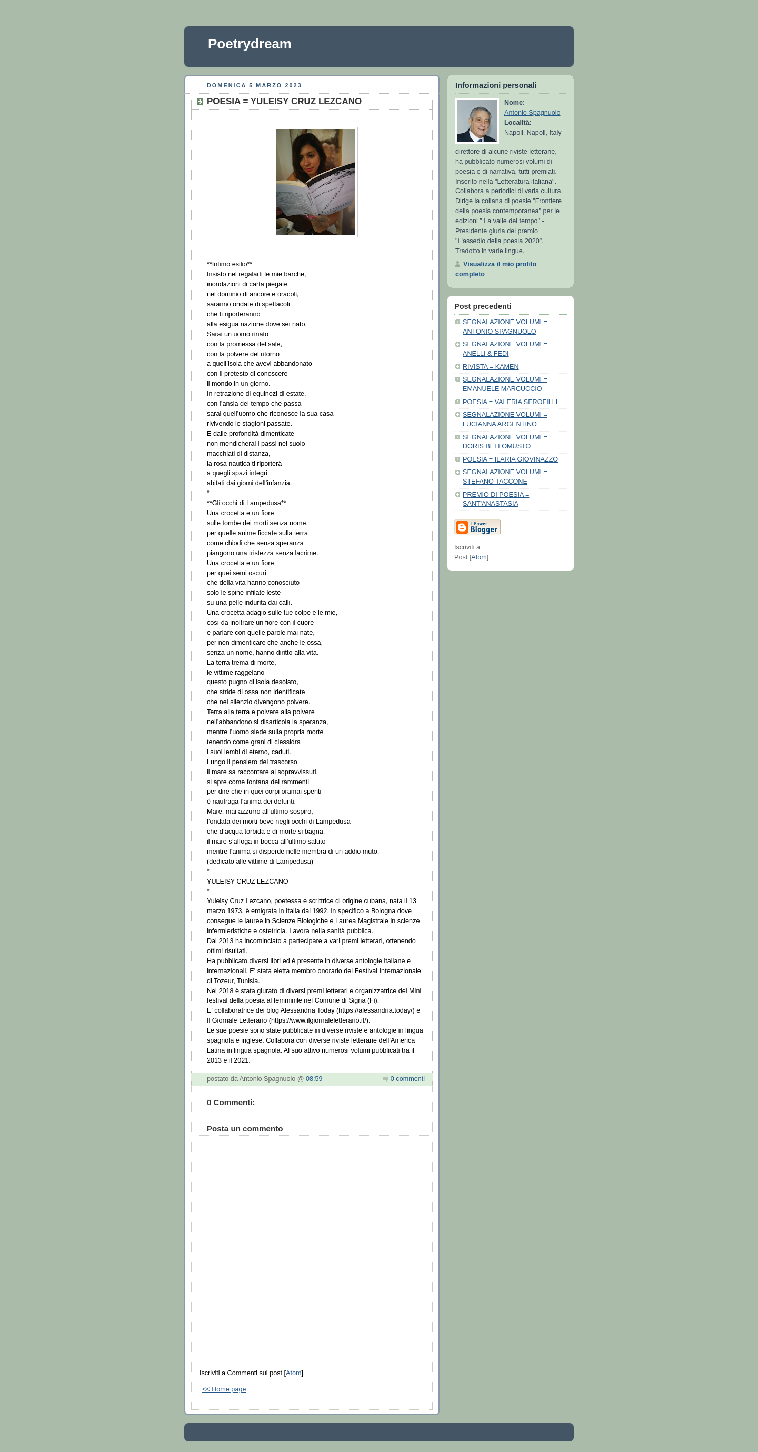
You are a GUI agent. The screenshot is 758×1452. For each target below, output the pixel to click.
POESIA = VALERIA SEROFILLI (510, 402)
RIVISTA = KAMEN (491, 366)
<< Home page (224, 1389)
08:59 (314, 1079)
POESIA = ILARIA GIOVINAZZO (510, 459)
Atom (293, 1373)
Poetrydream (250, 44)
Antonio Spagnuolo (532, 112)
